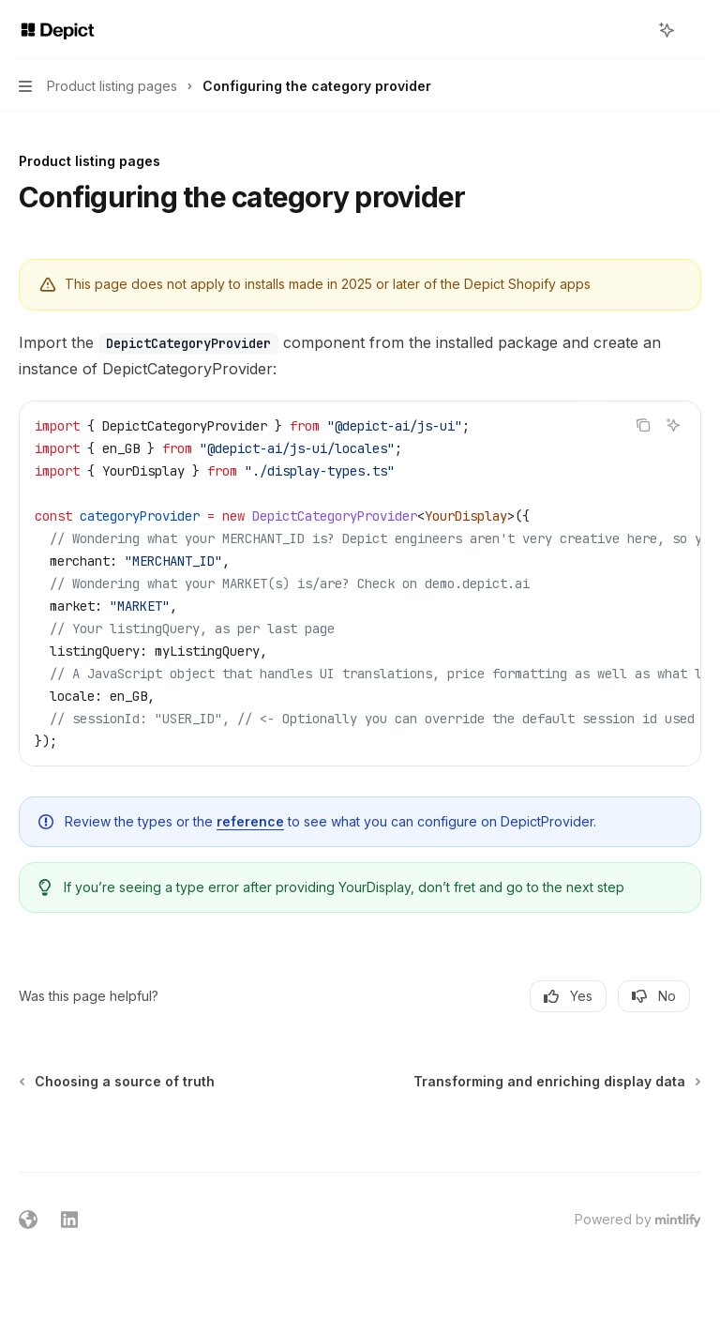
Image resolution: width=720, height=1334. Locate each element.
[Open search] (632, 30)
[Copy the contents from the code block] (643, 425)
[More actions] (695, 30)
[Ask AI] (673, 425)
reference (250, 821)
